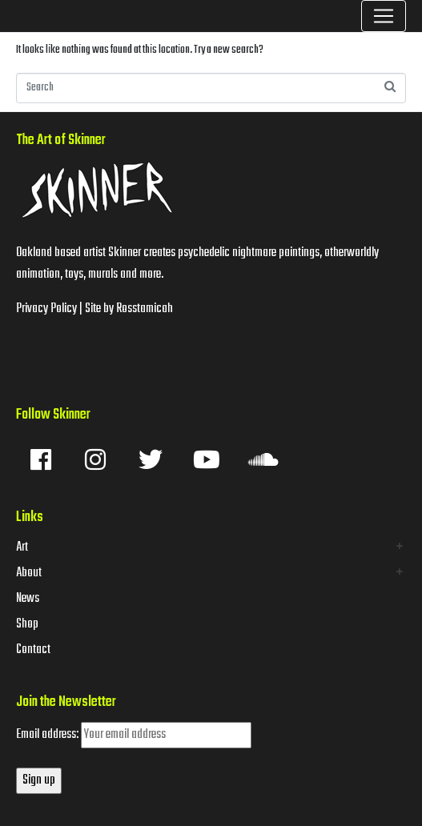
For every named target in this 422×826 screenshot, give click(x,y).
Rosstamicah (144, 309)
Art (22, 547)
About (29, 573)
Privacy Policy (46, 309)
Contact (33, 650)
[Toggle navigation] (383, 16)
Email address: (133, 735)
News (27, 598)
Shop (27, 624)
